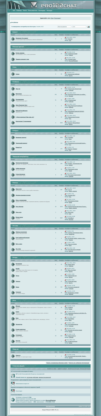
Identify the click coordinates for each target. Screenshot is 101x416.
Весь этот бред (72, 270)
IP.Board (48, 409)
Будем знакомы (20, 53)
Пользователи (32, 10)
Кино (17, 318)
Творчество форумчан (22, 162)
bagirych (71, 251)
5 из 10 (70, 189)
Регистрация (57, 18)
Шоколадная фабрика (73, 74)
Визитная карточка (18, 46)
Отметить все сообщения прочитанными (78, 362)
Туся (70, 144)
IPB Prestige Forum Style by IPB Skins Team (82, 414)
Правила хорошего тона (22, 59)
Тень (70, 40)
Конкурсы (15, 130)
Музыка (18, 306)
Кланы (14, 67)
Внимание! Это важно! (22, 38)
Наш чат (18, 88)
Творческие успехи (73, 169)
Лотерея (70, 38)
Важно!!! (14, 32)
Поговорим (19, 263)
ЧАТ (14, 10)
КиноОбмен (71, 318)
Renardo (71, 96)
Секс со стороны (72, 244)
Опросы (18, 281)
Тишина (71, 239)
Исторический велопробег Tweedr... (77, 356)
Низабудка (71, 234)
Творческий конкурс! (21, 143)
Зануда (71, 75)
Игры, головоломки (21, 200)
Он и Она (15, 225)
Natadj (70, 170)
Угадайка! (70, 137)
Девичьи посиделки (21, 232)
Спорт (17, 311)
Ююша (70, 331)
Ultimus (71, 124)
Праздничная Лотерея (73, 117)
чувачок (71, 55)
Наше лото (19, 189)
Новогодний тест (72, 275)
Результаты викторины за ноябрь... (77, 94)
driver (70, 139)
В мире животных (21, 329)
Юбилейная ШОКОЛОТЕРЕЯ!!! (76, 111)
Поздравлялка (20, 99)
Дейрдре (71, 107)
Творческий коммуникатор (20, 156)
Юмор (17, 287)
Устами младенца (72, 341)
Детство (18, 340)
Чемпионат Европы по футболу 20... (77, 313)
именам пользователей (45, 377)
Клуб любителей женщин (23, 237)
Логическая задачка (73, 201)
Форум (44, 409)
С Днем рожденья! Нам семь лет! (25, 117)
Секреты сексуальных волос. (75, 232)
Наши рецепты (72, 335)
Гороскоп (18, 292)
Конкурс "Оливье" (72, 148)
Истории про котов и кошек (75, 330)
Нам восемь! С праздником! (23, 121)
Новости (18, 355)
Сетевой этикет (72, 59)
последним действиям (32, 377)
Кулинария (19, 335)
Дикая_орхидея (73, 191)
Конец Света (71, 264)
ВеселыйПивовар (73, 60)
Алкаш (70, 309)
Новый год (19, 147)
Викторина (19, 93)
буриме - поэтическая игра (75, 163)
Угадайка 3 (71, 218)
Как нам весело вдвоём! (74, 249)
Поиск (25, 10)
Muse (70, 320)
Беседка (14, 257)
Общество (15, 349)
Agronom (71, 219)
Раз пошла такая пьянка (74, 174)
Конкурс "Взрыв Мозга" (74, 122)
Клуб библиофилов (73, 324)
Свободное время (72, 53)
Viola (70, 213)
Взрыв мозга (19, 217)
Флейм (17, 268)
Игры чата (18, 212)
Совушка (71, 90)
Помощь (19, 10)
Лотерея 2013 (71, 195)
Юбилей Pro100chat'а (21, 110)
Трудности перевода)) (73, 287)
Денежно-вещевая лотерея (23, 195)
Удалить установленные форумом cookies (57, 362)
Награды (49, 10)
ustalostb (71, 176)
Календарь (41, 10)
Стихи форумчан (20, 174)
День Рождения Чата (21, 105)
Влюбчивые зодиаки (73, 292)
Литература (19, 324)
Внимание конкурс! (21, 137)
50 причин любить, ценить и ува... (77, 238)
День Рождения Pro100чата (75, 105)
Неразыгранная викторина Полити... (77, 206)
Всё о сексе (19, 244)
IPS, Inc (57, 409)
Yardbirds (70, 307)
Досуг (14, 300)
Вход (52, 18)
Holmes (71, 165)
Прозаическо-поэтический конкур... (77, 143)
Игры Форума (19, 206)
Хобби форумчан (20, 168)
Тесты (17, 275)
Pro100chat (14, 22)
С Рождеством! (72, 100)
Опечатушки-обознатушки (74, 88)
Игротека (15, 182)
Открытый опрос (72, 281)
